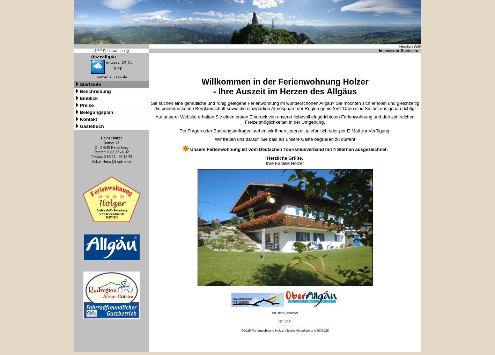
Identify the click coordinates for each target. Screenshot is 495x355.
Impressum (389, 51)
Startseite (409, 51)
